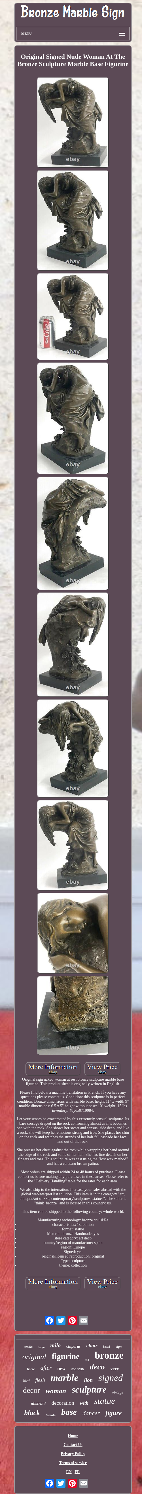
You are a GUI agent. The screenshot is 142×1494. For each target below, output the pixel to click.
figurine (66, 1356)
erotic (28, 1346)
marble (64, 1378)
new (61, 1368)
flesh (40, 1380)
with (84, 1403)
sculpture (89, 1389)
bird (26, 1381)
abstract (38, 1403)
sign (119, 1346)
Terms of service (73, 1463)
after (46, 1367)
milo (55, 1345)
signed (110, 1378)
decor (31, 1390)
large (42, 1347)
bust (106, 1346)
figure (113, 1413)
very (115, 1368)
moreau (77, 1369)
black (32, 1413)
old (87, 1359)
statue (104, 1401)
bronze (109, 1355)
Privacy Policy (73, 1454)
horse (31, 1369)
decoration (62, 1403)
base (69, 1412)
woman (56, 1391)
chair (92, 1345)
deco (97, 1366)
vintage (117, 1392)
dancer (91, 1413)
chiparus (73, 1346)
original (34, 1357)
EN (68, 1472)
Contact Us (72, 1445)
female (51, 1415)
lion (88, 1380)
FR (77, 1472)
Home (73, 1436)
